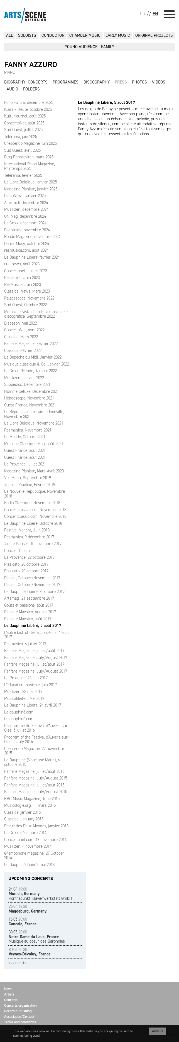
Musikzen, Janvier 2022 (24, 378)
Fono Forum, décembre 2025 (28, 102)
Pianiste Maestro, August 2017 (30, 612)
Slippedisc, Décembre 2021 (27, 384)
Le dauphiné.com (18, 712)
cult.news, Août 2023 (22, 264)
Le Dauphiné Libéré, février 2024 (32, 257)
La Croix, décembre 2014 (25, 832)
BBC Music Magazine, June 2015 (32, 798)
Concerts (38, 82)
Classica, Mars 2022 (21, 337)
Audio (12, 89)
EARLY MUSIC (118, 35)
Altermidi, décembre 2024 (26, 202)
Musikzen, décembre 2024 (26, 209)
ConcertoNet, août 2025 (24, 123)
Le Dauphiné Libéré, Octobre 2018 (33, 523)
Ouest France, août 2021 (25, 450)
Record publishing (18, 1011)
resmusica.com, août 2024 (26, 250)
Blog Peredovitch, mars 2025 (28, 157)
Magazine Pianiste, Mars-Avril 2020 (34, 471)
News (8, 988)
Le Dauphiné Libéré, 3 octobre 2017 (34, 591)
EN (155, 14)
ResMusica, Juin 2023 (22, 284)
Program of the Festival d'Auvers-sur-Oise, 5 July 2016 (36, 739)
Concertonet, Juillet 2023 (25, 271)
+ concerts (17, 963)
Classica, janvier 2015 (22, 812)
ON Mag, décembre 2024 (25, 216)
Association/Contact (19, 1016)
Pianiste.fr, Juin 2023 (22, 277)
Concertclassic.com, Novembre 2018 (35, 510)
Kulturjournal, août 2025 (25, 116)
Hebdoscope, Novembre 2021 (29, 398)
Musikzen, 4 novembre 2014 (28, 846)
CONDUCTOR (52, 35)
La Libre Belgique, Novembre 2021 (33, 423)
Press (121, 82)
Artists (9, 994)
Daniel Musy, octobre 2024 (26, 243)
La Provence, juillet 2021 (25, 464)
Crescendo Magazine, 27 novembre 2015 (34, 751)
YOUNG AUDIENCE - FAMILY (89, 47)
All (9, 35)
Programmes (66, 82)
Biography (14, 82)
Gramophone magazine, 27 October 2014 (34, 855)
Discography (97, 82)
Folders (31, 89)
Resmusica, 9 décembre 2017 (29, 537)
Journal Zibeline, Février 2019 (29, 484)
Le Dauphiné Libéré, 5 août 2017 (32, 625)
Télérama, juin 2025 (20, 136)
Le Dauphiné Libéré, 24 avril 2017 (32, 705)
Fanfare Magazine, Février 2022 (31, 343)
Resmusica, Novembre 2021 (28, 430)
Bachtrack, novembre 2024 (27, 230)
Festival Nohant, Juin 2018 (27, 530)
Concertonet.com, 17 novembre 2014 (35, 839)
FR (142, 14)
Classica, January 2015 (23, 819)
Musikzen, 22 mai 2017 (23, 691)
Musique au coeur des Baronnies (37, 936)
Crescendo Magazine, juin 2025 (30, 143)
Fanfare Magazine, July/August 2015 (35, 778)
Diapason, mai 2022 (20, 323)
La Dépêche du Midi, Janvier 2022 (33, 357)
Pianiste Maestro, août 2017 (27, 619)
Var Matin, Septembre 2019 (27, 477)
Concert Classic (17, 550)
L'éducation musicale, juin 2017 (30, 685)
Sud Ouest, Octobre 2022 (25, 305)
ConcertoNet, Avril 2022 (24, 330)
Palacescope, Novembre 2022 (29, 298)
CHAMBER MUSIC (84, 35)
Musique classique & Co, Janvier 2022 (36, 364)
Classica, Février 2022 (22, 350)
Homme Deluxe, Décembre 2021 (31, 391)
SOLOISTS (27, 35)
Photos (139, 82)
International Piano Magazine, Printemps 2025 (29, 166)
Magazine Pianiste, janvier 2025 (30, 189)
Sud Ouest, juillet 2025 (23, 130)
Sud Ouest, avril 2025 (22, 150)
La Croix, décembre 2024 (25, 223)
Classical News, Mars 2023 (27, 291)
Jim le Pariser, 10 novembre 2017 (33, 543)
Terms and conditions (20, 1022)
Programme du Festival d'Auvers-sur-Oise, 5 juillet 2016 (36, 728)
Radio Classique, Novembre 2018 (32, 503)
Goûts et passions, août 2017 (28, 605)
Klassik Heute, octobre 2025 (28, 109)
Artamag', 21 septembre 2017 (29, 598)
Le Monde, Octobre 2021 (24, 437)
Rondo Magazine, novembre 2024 (32, 236)
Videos (158, 82)
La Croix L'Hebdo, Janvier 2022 (30, 371)
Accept (157, 1031)
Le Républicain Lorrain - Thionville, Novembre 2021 (34, 414)
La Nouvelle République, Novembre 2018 (34, 494)
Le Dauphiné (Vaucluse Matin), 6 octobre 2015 (32, 762)
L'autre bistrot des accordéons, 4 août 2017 (36, 635)
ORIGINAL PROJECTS (154, 35)
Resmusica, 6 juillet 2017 (25, 644)
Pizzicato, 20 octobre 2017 (26, 564)
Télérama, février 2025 (23, 175)
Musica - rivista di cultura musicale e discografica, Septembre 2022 (36, 314)
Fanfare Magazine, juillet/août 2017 (34, 650)
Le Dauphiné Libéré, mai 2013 (29, 864)
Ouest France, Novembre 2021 (30, 405)
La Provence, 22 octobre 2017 (29, 557)
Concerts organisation (20, 1005)
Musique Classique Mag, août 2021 (33, 444)
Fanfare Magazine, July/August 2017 (35, 657)
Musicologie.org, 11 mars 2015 (30, 805)
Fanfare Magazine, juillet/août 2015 (34, 771)
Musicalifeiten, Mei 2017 (24, 698)
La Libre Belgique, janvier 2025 (30, 182)
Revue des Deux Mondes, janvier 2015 (36, 826)
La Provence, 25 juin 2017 (26, 678)
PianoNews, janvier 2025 (25, 195)
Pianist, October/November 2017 (32, 578)
